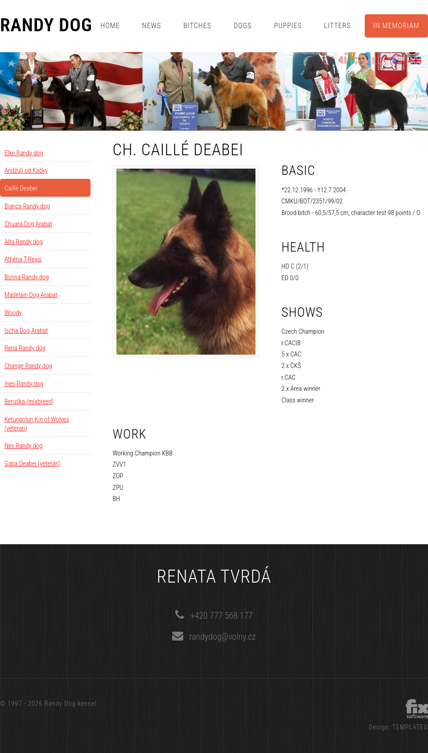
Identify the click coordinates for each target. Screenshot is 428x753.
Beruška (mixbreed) (29, 401)
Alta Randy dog (23, 242)
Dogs (242, 25)
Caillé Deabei (20, 188)
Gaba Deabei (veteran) (32, 463)
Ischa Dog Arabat (26, 331)
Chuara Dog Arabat (28, 224)
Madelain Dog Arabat (30, 295)
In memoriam (396, 25)
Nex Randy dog (23, 446)
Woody (13, 313)
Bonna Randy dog (26, 277)
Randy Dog (46, 25)
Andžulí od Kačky (26, 170)
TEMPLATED (410, 727)
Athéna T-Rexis (22, 259)
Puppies (288, 25)
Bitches (197, 25)
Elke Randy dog (23, 153)
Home (109, 25)
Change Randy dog (28, 366)
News (151, 25)
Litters (337, 25)
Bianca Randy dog (27, 206)
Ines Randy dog (23, 384)
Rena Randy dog (24, 348)
